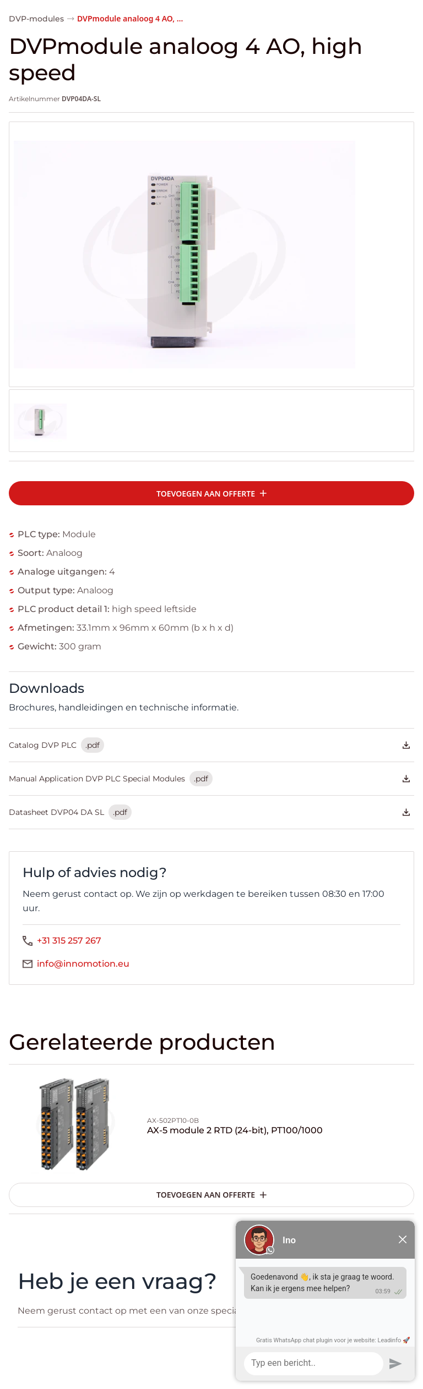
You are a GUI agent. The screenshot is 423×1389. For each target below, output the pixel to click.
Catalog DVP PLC (209, 745)
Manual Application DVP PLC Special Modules (209, 778)
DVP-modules (36, 19)
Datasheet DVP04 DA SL (209, 812)
